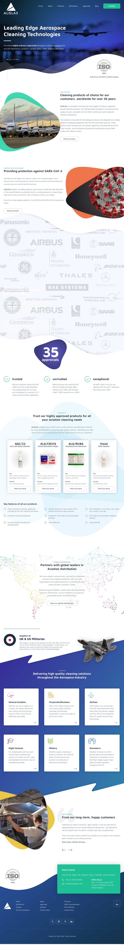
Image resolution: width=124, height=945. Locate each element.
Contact (111, 6)
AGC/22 (20, 445)
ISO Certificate (69, 908)
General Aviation (17, 702)
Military (53, 749)
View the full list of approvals (19, 339)
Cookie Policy (69, 911)
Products (60, 6)
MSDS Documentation (72, 905)
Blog (96, 6)
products (58, 45)
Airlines (94, 702)
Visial (104, 445)
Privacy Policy (45, 911)
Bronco (73, 937)
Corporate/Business (59, 702)
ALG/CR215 (48, 445)
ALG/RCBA (76, 445)
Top (117, 904)
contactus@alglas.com (74, 885)
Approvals (86, 6)
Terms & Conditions (22, 911)
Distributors (73, 6)
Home (40, 6)
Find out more (69, 139)
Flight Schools (16, 749)
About (50, 6)
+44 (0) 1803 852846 (73, 881)
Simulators (95, 749)
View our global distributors (62, 603)
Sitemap (43, 908)
